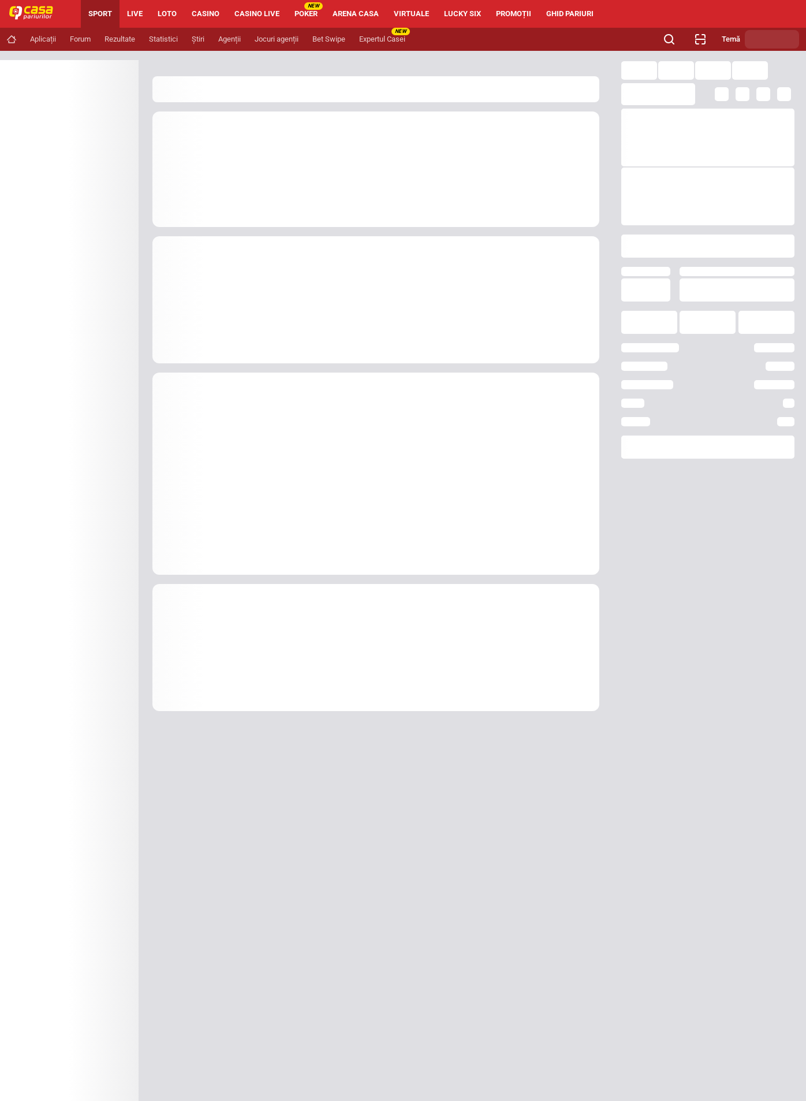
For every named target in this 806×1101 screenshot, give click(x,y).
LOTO (167, 13)
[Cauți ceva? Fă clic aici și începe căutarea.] (669, 39)
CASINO (205, 13)
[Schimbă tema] (772, 39)
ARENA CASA (356, 13)
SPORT (100, 13)
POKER (308, 10)
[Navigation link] (11, 39)
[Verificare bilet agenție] (700, 39)
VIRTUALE (411, 13)
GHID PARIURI (570, 13)
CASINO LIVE (256, 13)
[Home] (36, 14)
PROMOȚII (513, 13)
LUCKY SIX (462, 13)
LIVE (135, 13)
